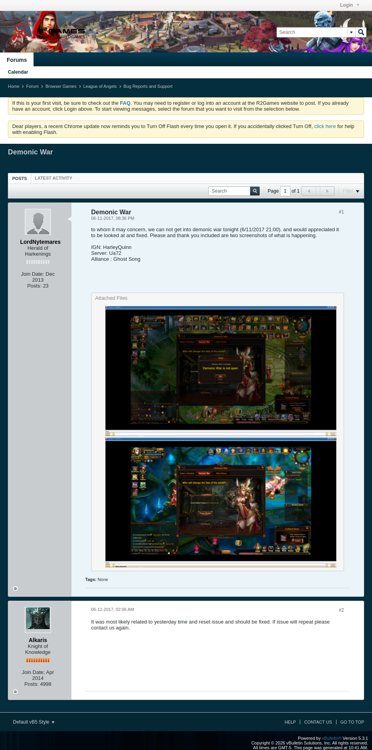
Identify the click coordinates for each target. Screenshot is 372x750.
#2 (341, 610)
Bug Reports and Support (147, 86)
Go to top (352, 722)
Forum (32, 86)
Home (13, 86)
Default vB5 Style (33, 722)
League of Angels (100, 86)
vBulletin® (332, 738)
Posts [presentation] (19, 178)
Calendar (18, 72)
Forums (17, 60)
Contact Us (318, 722)
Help (290, 722)
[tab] (19, 178)
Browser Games (61, 86)
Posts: (34, 286)
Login (349, 5)
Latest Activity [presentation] (53, 178)
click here (325, 126)
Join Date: (32, 274)
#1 (341, 212)
